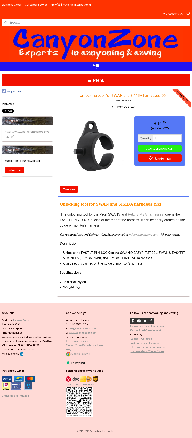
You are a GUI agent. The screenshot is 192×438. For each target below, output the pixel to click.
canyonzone (11, 91)
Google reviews (80, 353)
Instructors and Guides (144, 342)
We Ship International (77, 4)
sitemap (107, 431)
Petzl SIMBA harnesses (145, 214)
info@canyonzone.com (143, 234)
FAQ (68, 349)
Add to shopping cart (159, 148)
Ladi (133, 338)
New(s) (55, 4)
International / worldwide (80, 384)
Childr (145, 338)
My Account (173, 13)
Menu (96, 80)
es (137, 338)
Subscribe (14, 170)
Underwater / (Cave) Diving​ (147, 351)
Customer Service (36, 4)
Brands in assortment (15, 395)
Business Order (12, 4)
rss (114, 431)
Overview (69, 189)
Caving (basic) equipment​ (145, 330)
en (150, 338)
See (31, 349)
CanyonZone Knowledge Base (84, 345)
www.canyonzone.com (82, 332)
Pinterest (8, 103)
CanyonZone (21, 320)
